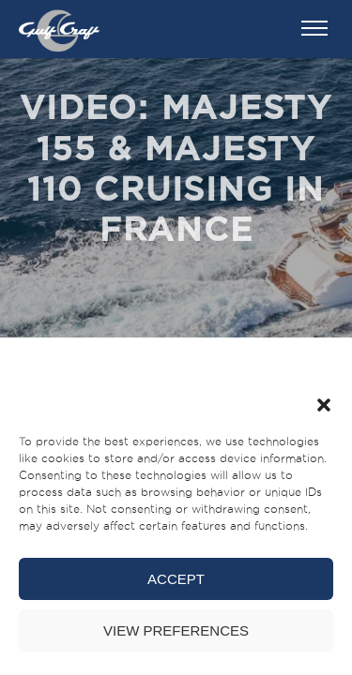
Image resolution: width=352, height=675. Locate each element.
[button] (323, 405)
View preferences (176, 630)
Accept (176, 579)
